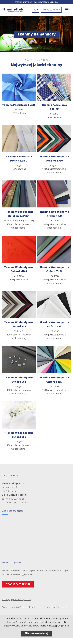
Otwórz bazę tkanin (18, 584)
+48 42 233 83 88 (51, 9)
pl (35, 9)
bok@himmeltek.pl (18, 502)
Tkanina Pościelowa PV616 (18, 105)
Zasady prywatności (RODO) (16, 599)
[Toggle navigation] (66, 9)
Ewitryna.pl (61, 607)
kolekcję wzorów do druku (45, 2)
